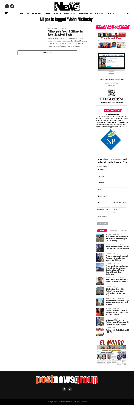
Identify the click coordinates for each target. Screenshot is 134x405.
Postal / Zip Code (102, 209)
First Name (100, 176)
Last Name (100, 183)
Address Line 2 (102, 196)
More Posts (47, 52)
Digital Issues (99, 13)
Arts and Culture (69, 13)
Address (99, 189)
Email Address (102, 169)
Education (57, 13)
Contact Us (111, 13)
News (27, 13)
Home (21, 13)
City (98, 203)
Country (114, 209)
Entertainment (37, 13)
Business (48, 13)
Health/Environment (85, 13)
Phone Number (102, 216)
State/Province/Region (119, 203)
